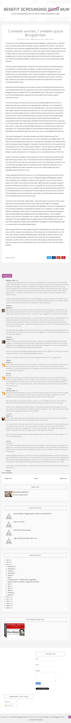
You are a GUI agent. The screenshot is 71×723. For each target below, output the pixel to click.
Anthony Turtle (10, 391)
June (9, 584)
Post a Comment (7, 473)
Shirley (8, 362)
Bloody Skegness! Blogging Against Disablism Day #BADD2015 (32, 513)
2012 (8, 597)
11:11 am (9, 414)
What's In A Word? (18, 522)
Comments (9, 705)
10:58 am (9, 306)
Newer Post (8, 478)
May (9, 586)
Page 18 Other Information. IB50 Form (25, 538)
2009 (8, 603)
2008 (8, 605)
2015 (8, 560)
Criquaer (8, 339)
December (11, 566)
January (10, 595)
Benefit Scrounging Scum (18, 717)
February (10, 592)
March (10, 590)
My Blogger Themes (58, 717)
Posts (7, 702)
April (9, 588)
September (11, 573)
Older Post (63, 478)
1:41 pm (8, 441)
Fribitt (7, 416)
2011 (8, 599)
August (10, 575)
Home (36, 478)
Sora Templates (44, 717)
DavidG (8, 308)
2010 (8, 601)
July (9, 577)
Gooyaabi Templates (36, 720)
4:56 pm (8, 360)
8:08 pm (8, 471)
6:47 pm (8, 373)
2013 (8, 564)
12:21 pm (9, 337)
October (10, 571)
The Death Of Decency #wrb (22, 530)
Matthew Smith (10, 280)
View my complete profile (20, 495)
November (11, 569)
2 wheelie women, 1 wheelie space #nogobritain (21, 579)
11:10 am (9, 389)
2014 (8, 562)
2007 (8, 608)
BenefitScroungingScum (21, 492)
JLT (7, 375)
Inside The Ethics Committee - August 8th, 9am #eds (23, 582)
